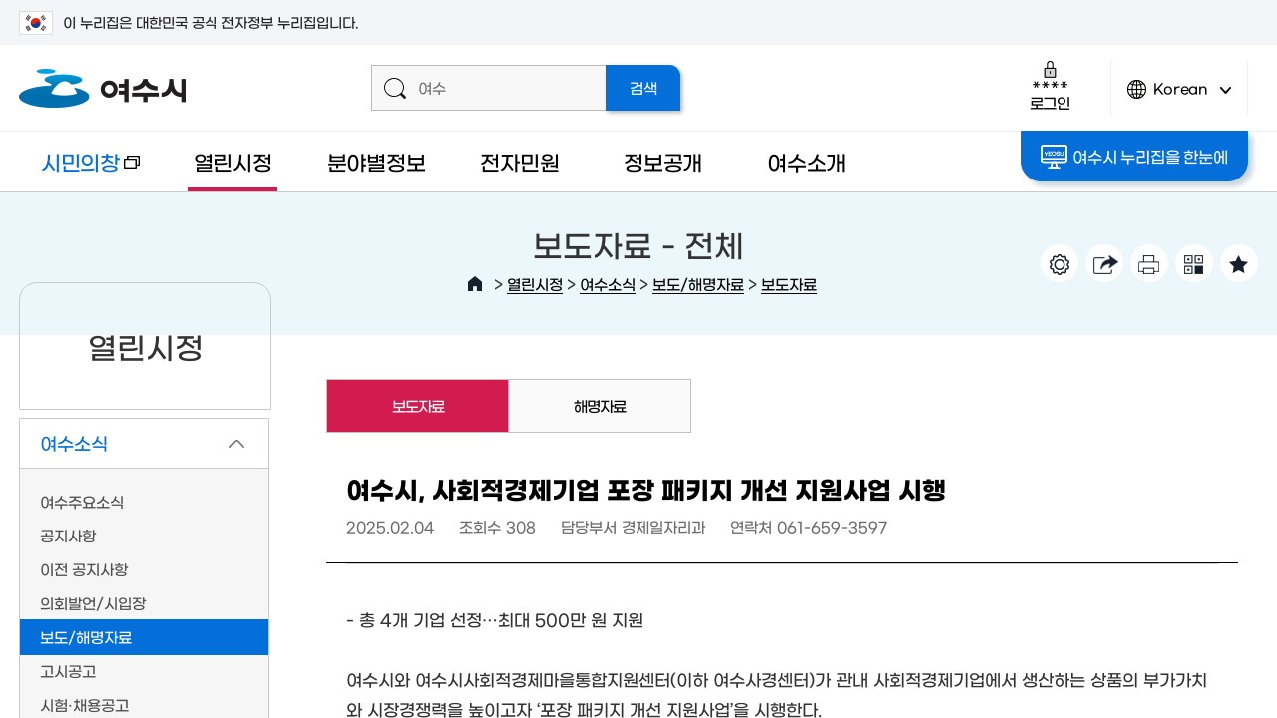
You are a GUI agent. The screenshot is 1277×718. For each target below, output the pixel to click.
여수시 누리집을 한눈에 (1134, 157)
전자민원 (519, 161)
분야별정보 (376, 161)
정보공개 (663, 161)
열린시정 (233, 161)
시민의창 (79, 171)
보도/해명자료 (698, 283)
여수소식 (608, 283)
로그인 (1050, 85)
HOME (475, 284)
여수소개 (806, 161)
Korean (1179, 97)
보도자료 (789, 283)
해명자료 (600, 405)
